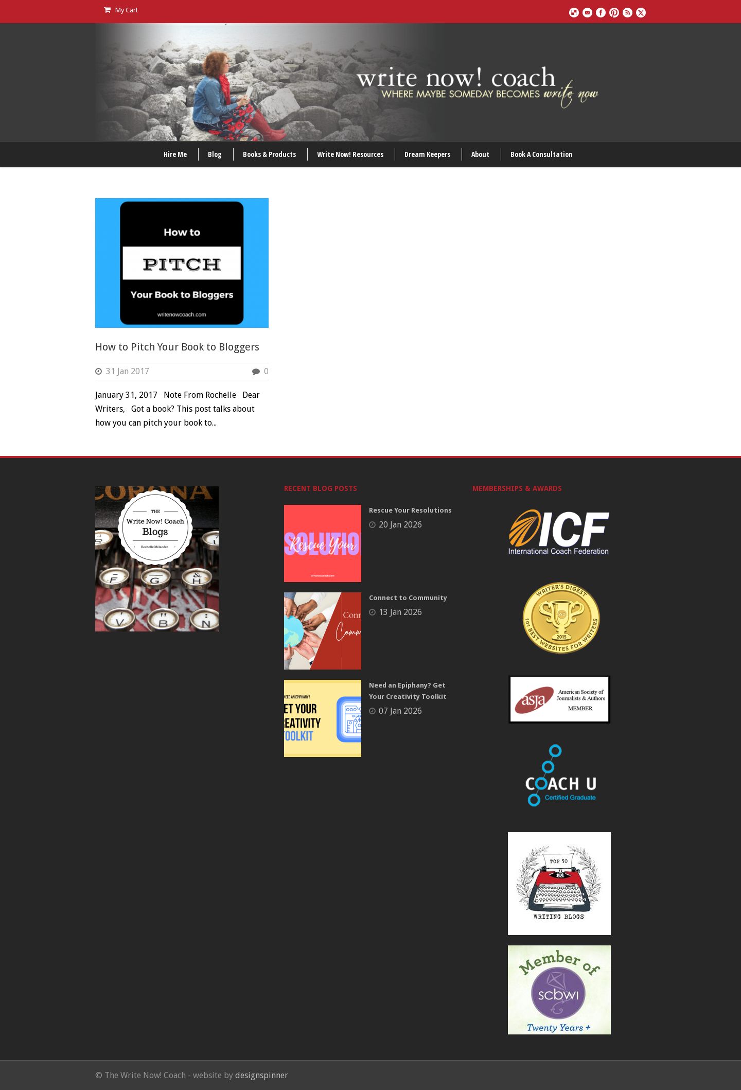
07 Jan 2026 (400, 711)
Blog (215, 154)
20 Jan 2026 (400, 525)
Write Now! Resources (350, 154)
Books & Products (269, 154)
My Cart (121, 10)
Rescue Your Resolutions (410, 510)
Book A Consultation (541, 154)
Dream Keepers (427, 154)
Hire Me (175, 154)
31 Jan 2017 (127, 371)
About (480, 154)
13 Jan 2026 (400, 612)
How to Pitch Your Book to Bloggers (177, 347)
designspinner (261, 1075)
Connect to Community (408, 598)
